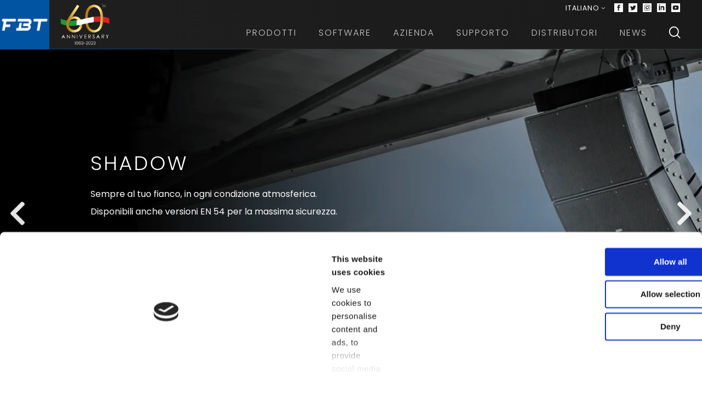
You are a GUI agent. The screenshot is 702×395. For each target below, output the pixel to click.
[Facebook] (618, 11)
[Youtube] (675, 11)
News (633, 38)
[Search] (674, 38)
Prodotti (271, 38)
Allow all (610, 260)
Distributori (564, 38)
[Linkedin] (661, 11)
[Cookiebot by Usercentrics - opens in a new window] (71, 373)
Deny (611, 325)
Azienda (413, 38)
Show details (575, 373)
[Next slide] (684, 233)
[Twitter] (633, 11)
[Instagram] (647, 11)
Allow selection (610, 292)
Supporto (482, 38)
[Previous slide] (18, 233)
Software (345, 38)
